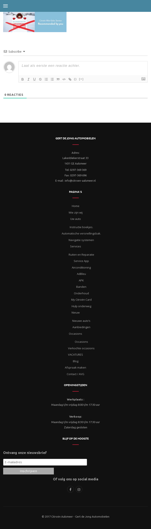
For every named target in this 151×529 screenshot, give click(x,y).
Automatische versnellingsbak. (81, 233)
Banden (81, 287)
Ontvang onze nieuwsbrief (25, 453)
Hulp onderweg (81, 306)
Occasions (81, 342)
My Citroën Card (81, 300)
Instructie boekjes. (81, 227)
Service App (81, 261)
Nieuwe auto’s (81, 321)
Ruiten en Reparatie (81, 254)
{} (75, 79)
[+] (81, 79)
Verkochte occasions (81, 348)
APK (81, 280)
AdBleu (81, 274)
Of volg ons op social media (75, 479)
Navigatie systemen (81, 240)
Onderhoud (81, 293)
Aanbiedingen (81, 327)
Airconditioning (81, 267)
